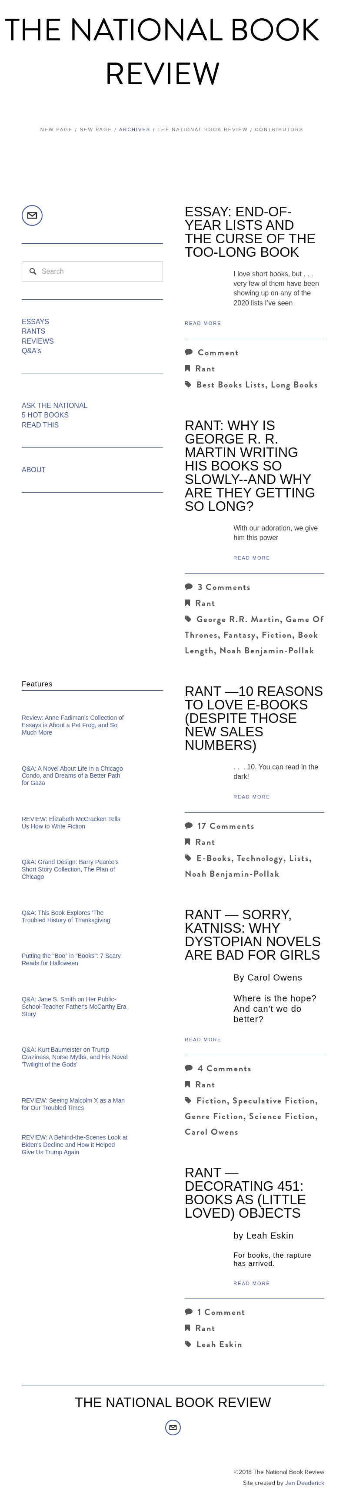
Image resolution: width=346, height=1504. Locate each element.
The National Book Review (162, 52)
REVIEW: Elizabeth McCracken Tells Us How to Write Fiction (71, 822)
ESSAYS (35, 321)
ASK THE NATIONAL (54, 405)
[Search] (92, 271)
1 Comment (215, 1312)
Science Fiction (282, 1116)
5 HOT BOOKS (45, 415)
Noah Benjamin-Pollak (267, 650)
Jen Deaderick (304, 1482)
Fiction (277, 635)
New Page (56, 129)
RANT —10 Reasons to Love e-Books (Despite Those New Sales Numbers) (254, 718)
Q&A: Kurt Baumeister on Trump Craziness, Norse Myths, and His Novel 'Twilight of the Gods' (75, 1057)
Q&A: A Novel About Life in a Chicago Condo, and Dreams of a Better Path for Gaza (72, 776)
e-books (213, 858)
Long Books (294, 384)
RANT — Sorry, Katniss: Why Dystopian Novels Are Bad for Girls (253, 935)
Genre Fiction (214, 1116)
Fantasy (239, 635)
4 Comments (218, 1068)
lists (299, 858)
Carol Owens (212, 1132)
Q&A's (31, 350)
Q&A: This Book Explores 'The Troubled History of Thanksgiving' (67, 916)
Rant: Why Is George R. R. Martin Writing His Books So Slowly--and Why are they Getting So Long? (250, 466)
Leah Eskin (219, 1344)
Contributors (279, 129)
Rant (205, 368)
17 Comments (220, 826)
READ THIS (40, 425)
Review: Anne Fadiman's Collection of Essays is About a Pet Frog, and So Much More (73, 725)
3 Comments (218, 587)
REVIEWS (38, 341)
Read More (203, 323)
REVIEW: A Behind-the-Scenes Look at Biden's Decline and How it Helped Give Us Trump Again (74, 1145)
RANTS (33, 331)
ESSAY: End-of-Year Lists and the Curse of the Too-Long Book (250, 232)
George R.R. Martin (238, 619)
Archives (134, 129)
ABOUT (34, 470)
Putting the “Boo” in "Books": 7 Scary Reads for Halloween (71, 959)
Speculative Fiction (274, 1100)
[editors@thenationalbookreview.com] (32, 215)
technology (260, 858)
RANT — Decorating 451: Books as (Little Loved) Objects (245, 1193)
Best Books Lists (230, 384)
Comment (212, 352)
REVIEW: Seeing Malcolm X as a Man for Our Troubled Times (73, 1104)
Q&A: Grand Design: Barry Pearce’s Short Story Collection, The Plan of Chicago (70, 869)
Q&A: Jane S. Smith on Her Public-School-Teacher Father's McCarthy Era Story (74, 1006)
